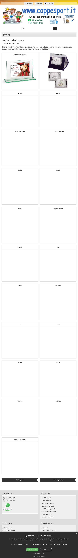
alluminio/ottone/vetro (20, 54)
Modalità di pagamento (48, 509)
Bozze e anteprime (47, 517)
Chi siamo (45, 528)
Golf (20, 324)
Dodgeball (58, 285)
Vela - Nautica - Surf (20, 439)
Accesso (39, 3)
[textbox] (37, 28)
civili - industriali (20, 131)
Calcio (58, 170)
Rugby (58, 362)
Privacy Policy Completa (49, 530)
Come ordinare (46, 500)
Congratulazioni (58, 208)
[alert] (39, 545)
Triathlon (58, 401)
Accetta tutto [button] (32, 549)
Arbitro (20, 170)
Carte (19, 208)
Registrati (29, 3)
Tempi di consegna (47, 503)
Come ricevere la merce (49, 511)
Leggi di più (63, 541)
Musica (20, 362)
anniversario (58, 54)
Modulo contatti (46, 498)
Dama (20, 285)
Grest (58, 324)
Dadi (58, 247)
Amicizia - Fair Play (58, 131)
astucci (58, 93)
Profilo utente (8, 528)
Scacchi (20, 401)
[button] (39, 553)
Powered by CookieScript (39, 556)
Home (3, 43)
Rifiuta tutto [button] (46, 549)
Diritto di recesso (47, 514)
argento (20, 93)
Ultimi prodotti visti (9, 530)
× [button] (76, 533)
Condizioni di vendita (48, 506)
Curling (20, 247)
